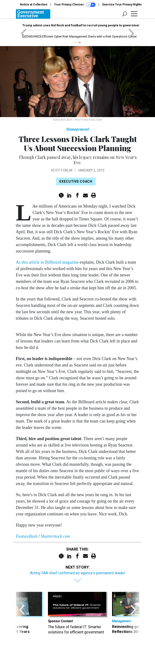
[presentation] (22, 615)
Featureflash (27, 536)
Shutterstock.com (55, 536)
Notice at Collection (33, 4)
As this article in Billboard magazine (47, 262)
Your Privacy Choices (74, 5)
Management (77, 129)
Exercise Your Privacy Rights (122, 4)
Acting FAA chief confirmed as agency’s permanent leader (77, 573)
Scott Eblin (61, 170)
